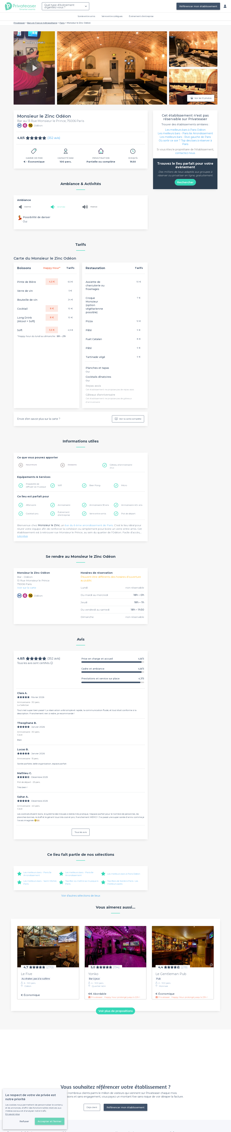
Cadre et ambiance (112, 669)
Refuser (24, 1121)
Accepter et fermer (50, 1121)
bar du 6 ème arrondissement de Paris (89, 525)
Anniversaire (64, 505)
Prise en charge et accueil (112, 659)
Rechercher (185, 182)
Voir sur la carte (26, 587)
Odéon (28, 577)
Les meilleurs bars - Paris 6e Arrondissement (79, 874)
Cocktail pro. (32, 513)
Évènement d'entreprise (141, 16)
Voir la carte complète (128, 418)
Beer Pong (94, 485)
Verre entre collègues (112, 16)
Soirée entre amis (86, 16)
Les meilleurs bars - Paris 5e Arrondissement (37, 874)
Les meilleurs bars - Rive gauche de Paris (185, 137)
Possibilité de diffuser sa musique (36, 485)
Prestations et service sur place (112, 678)
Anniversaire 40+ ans (131, 505)
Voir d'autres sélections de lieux (80, 895)
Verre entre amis (97, 513)
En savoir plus (12, 1114)
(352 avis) (53, 138)
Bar (19, 577)
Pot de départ (128, 513)
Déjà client (92, 1107)
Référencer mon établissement (198, 6)
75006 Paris (24, 584)
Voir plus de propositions (116, 1011)
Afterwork (31, 505)
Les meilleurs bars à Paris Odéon (123, 873)
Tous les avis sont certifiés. (35, 663)
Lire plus (22, 536)
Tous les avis (81, 832)
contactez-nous (185, 153)
